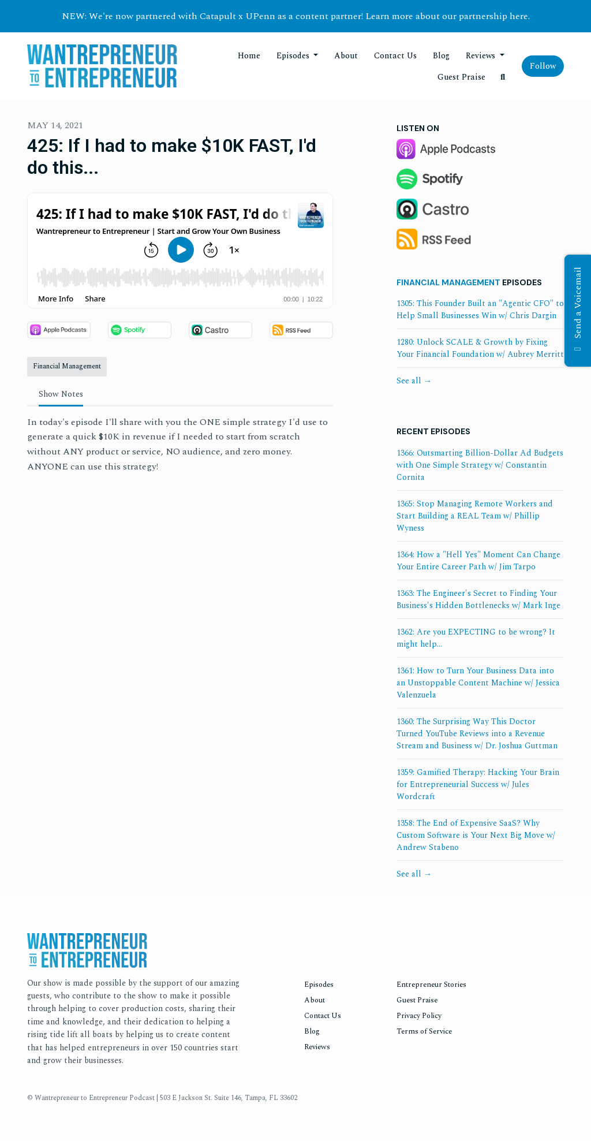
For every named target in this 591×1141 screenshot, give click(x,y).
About (346, 56)
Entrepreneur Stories (431, 984)
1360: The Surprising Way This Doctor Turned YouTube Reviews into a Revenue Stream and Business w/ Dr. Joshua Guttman (477, 733)
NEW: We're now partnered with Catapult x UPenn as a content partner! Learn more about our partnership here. (296, 16)
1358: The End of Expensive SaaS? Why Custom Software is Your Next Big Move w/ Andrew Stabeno (476, 835)
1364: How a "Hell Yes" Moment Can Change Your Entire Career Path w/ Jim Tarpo (478, 561)
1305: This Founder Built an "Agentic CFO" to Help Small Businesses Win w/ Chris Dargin (480, 309)
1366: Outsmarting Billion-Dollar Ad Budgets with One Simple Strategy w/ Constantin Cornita (480, 465)
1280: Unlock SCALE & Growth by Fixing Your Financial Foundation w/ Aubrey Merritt (480, 348)
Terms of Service (424, 1031)
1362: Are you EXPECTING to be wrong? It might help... (476, 638)
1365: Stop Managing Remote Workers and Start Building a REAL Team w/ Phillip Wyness (475, 516)
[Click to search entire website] (503, 77)
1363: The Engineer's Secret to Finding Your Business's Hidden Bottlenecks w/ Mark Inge (478, 599)
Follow (543, 66)
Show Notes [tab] (61, 394)
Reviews (482, 56)
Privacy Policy (419, 1015)
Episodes (294, 56)
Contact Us (395, 56)
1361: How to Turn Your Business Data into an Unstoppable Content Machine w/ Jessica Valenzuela (478, 683)
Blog (441, 56)
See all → (414, 381)
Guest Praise (461, 77)
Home (249, 56)
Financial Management (448, 282)
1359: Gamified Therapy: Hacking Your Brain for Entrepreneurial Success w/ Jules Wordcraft (478, 784)
